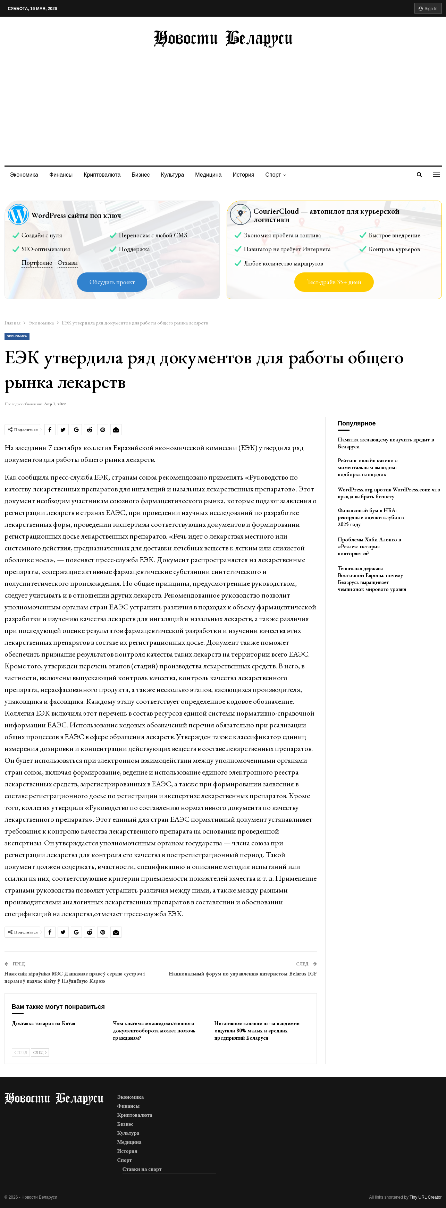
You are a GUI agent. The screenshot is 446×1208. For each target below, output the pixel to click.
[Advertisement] (223, 99)
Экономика (24, 175)
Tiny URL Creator (425, 1197)
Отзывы (68, 263)
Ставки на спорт (142, 1169)
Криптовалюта (104, 175)
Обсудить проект (112, 282)
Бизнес (144, 175)
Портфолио (37, 263)
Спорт (280, 175)
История (250, 175)
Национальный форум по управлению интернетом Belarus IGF (243, 973)
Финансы (62, 175)
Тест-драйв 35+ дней (334, 282)
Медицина (213, 175)
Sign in (428, 8)
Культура (176, 175)
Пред (20, 1052)
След (40, 1052)
